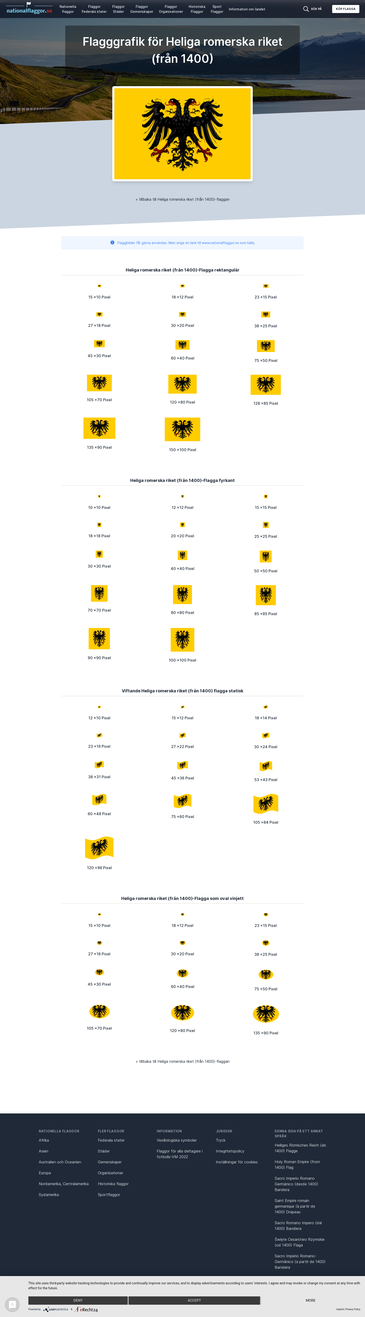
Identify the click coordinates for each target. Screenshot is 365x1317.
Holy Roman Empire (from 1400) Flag (297, 1164)
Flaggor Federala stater (94, 8)
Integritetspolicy (230, 1151)
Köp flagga (346, 9)
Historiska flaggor (113, 1183)
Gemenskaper (110, 1162)
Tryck (221, 1140)
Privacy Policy (353, 1309)
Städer (104, 1151)
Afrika (44, 1140)
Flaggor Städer (118, 8)
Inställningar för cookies (237, 1162)
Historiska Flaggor (197, 8)
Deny (77, 1301)
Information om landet (247, 9)
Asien (43, 1151)
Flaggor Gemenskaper (141, 8)
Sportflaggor (109, 1194)
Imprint (340, 1309)
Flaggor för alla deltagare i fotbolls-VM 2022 (180, 1154)
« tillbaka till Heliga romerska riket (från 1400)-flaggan (183, 199)
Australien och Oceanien (60, 1162)
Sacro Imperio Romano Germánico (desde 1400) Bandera (296, 1184)
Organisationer (110, 1172)
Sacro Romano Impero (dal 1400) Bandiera (298, 1225)
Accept (194, 1301)
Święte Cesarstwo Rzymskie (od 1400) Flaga (300, 1242)
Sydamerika (49, 1194)
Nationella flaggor (68, 8)
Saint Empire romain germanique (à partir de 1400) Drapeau (295, 1206)
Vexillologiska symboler (177, 1140)
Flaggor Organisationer (171, 8)
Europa (45, 1172)
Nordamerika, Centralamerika (64, 1183)
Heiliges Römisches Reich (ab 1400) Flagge (300, 1148)
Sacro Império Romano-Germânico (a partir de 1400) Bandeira (300, 1262)
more (311, 1301)
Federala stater (111, 1140)
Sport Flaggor (217, 8)
